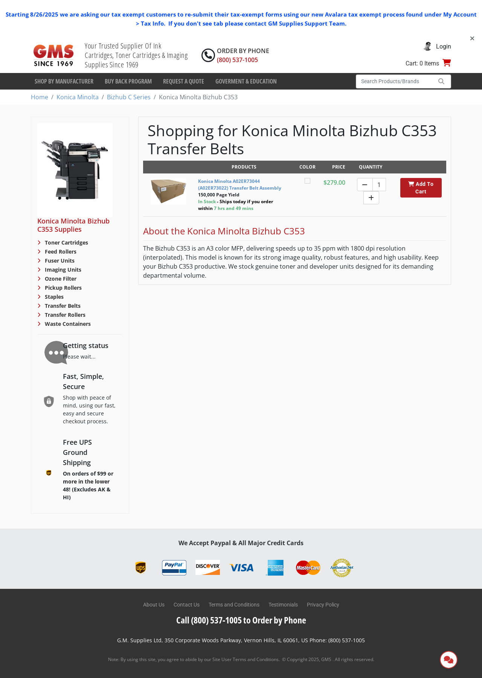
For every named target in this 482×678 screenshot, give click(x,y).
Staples (53, 296)
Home (39, 97)
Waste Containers (67, 323)
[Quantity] (379, 184)
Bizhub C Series (129, 97)
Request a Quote (183, 81)
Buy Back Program (128, 81)
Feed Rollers (59, 251)
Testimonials (283, 605)
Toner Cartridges (65, 242)
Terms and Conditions (234, 605)
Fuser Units (59, 260)
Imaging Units (62, 269)
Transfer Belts (62, 305)
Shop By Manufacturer (64, 81)
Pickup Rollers (62, 287)
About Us (154, 605)
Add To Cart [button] (420, 188)
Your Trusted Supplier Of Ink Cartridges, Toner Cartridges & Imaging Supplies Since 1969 (136, 55)
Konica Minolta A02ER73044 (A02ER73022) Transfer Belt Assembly (239, 184)
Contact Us (187, 605)
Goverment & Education (246, 81)
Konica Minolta (77, 97)
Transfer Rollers (64, 314)
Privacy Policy (323, 605)
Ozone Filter (59, 278)
